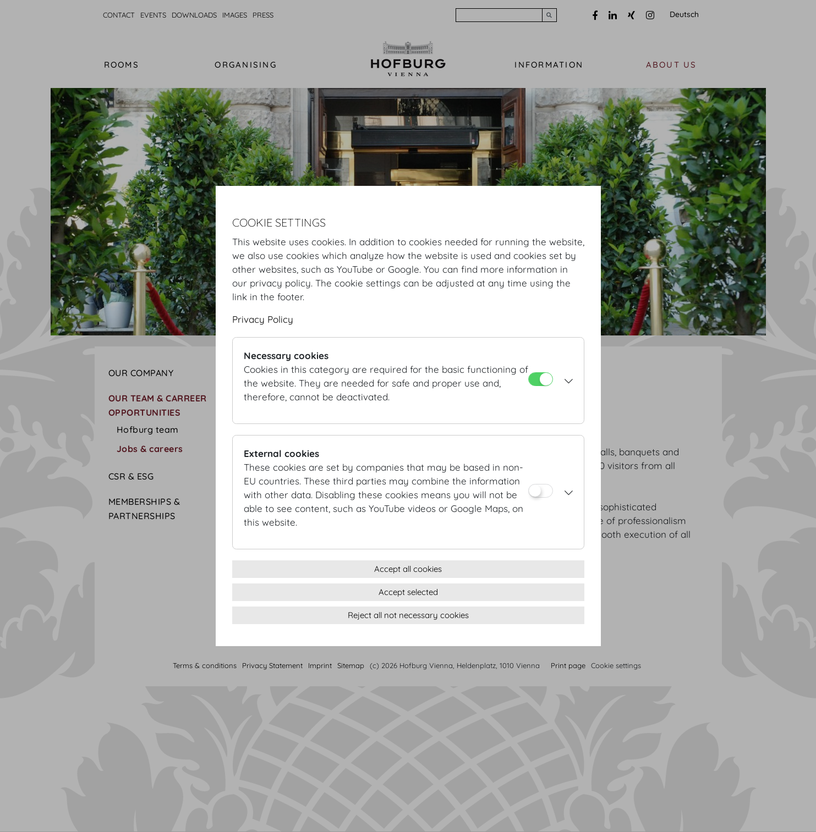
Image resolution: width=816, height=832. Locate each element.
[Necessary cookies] (540, 379)
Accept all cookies (408, 569)
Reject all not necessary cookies (408, 615)
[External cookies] (540, 491)
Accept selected (408, 592)
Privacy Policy (262, 319)
